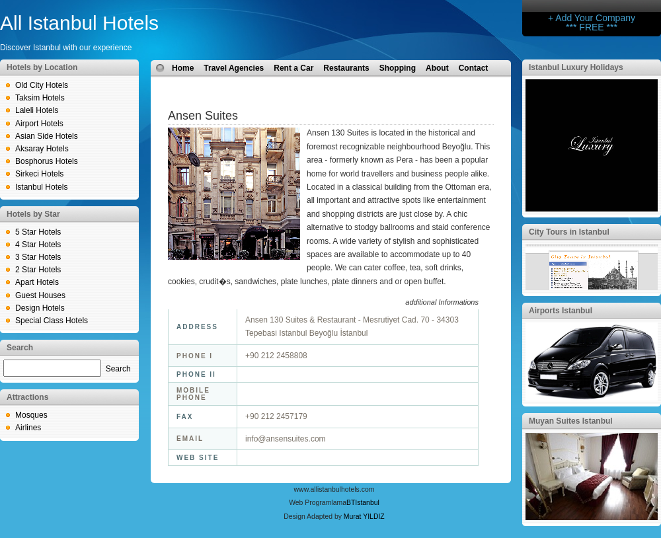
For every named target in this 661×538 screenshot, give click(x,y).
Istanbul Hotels (41, 187)
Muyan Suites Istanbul (571, 421)
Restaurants (346, 68)
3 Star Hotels (38, 257)
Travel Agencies (234, 68)
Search (118, 368)
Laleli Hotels (36, 110)
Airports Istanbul (560, 310)
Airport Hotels (39, 123)
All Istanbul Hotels (79, 23)
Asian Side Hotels (46, 136)
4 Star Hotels (38, 244)
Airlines (28, 427)
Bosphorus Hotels (46, 161)
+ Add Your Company (591, 18)
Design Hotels (40, 308)
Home (183, 68)
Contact (473, 68)
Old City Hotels (41, 85)
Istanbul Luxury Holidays (576, 67)
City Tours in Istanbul (569, 232)
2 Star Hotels (38, 269)
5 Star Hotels (38, 232)
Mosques (31, 415)
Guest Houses (40, 295)
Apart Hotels (37, 282)
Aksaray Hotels (42, 148)
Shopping (397, 68)
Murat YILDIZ (364, 516)
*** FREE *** (591, 27)
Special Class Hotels (51, 320)
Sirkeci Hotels (39, 173)
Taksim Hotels (40, 97)
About (437, 68)
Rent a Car (293, 68)
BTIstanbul (362, 502)
